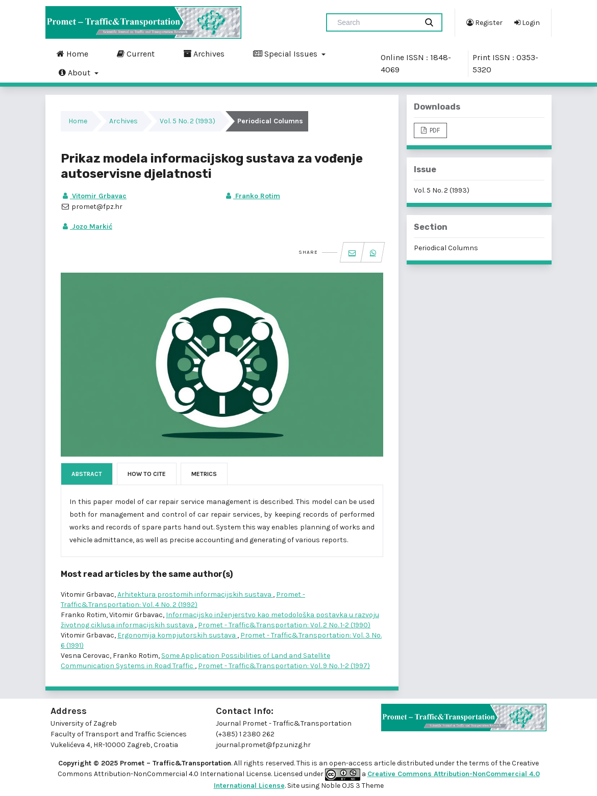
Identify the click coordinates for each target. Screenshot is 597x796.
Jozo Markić (86, 226)
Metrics (204, 473)
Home (72, 53)
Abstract (86, 473)
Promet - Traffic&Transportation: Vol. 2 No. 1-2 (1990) (284, 625)
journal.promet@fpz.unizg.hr (263, 744)
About (75, 72)
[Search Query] (376, 22)
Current (136, 53)
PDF (434, 130)
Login (527, 22)
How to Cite (147, 473)
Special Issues (286, 53)
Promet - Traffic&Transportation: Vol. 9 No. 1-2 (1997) (284, 665)
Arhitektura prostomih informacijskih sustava (195, 594)
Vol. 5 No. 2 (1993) (187, 121)
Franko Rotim (252, 196)
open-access (351, 763)
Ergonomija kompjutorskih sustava (177, 635)
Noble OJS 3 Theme (351, 785)
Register (484, 22)
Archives (204, 53)
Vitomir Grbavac (94, 196)
